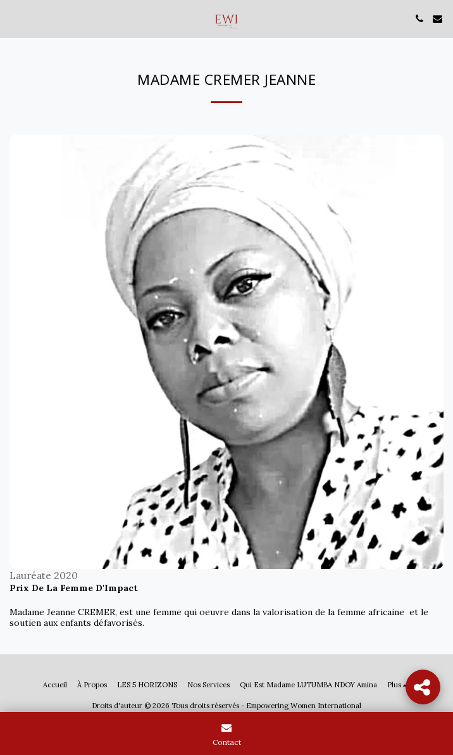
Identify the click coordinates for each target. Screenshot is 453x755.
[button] (14, 18)
